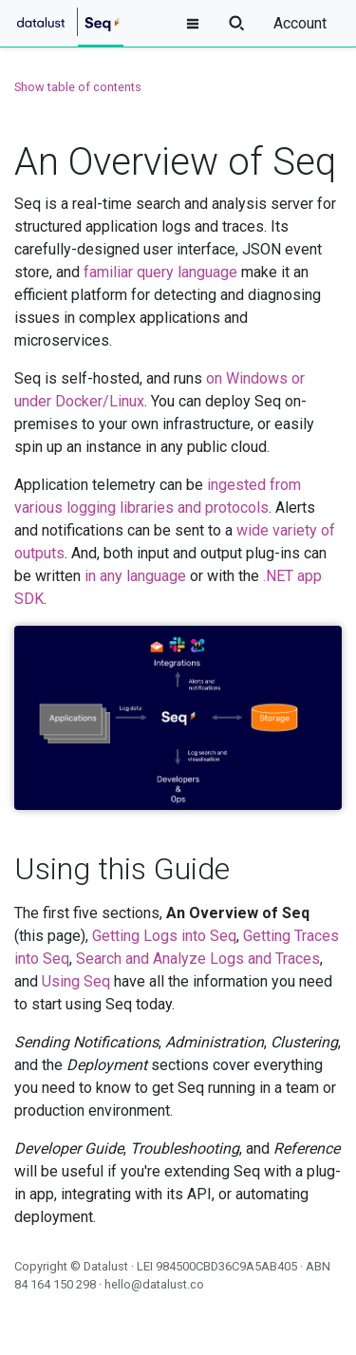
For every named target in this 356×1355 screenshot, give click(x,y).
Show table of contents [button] (77, 87)
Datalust (106, 1266)
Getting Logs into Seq (164, 936)
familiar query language (160, 272)
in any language (135, 576)
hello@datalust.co (154, 1284)
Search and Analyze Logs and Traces (198, 959)
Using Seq (76, 981)
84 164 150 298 (55, 1284)
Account (300, 23)
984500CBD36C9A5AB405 (226, 1266)
